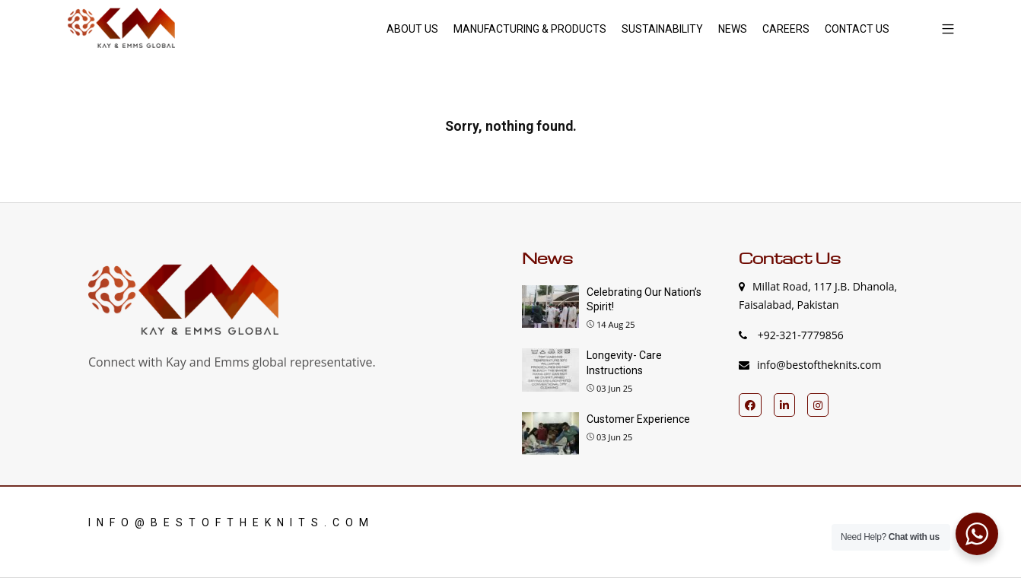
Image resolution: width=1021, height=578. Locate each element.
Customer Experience (638, 419)
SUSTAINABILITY (662, 29)
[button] (942, 28)
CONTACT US (857, 29)
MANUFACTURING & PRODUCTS (529, 29)
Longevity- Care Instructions (624, 362)
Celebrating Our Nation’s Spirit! (644, 299)
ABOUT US (412, 29)
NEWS (732, 29)
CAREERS (785, 29)
